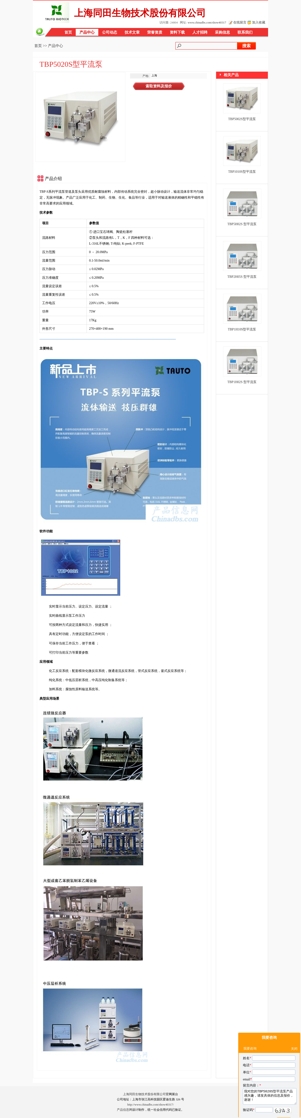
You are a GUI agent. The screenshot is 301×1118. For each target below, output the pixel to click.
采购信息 (222, 32)
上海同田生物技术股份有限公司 (144, 1094)
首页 (68, 32)
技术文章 (132, 32)
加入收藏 (258, 22)
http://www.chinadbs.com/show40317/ (150, 1104)
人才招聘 (199, 32)
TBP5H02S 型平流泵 (242, 224)
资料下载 (177, 32)
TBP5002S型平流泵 (242, 119)
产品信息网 (124, 1109)
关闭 (294, 1037)
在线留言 (239, 22)
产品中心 (87, 32)
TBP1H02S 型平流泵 (242, 382)
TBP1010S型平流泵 (242, 171)
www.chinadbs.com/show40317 (207, 22)
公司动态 (109, 32)
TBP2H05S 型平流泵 (242, 277)
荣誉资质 (154, 32)
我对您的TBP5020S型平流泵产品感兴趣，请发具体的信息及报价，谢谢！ (270, 1084)
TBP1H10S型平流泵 (242, 329)
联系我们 (245, 32)
